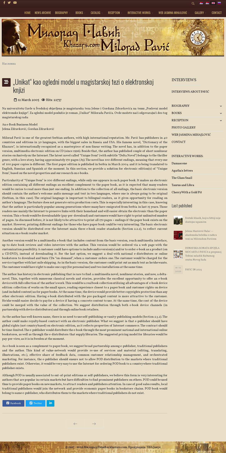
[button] (215, 106)
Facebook (13, 403)
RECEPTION (114, 13)
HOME (27, 13)
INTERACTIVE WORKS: (139, 13)
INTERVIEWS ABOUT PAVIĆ (190, 92)
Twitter (35, 403)
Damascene (179, 163)
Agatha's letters (182, 171)
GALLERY (199, 13)
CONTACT (217, 13)
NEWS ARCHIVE (43, 13)
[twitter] (9, 3)
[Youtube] (15, 3)
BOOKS (79, 13)
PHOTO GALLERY (184, 128)
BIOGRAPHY (61, 13)
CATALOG (95, 13)
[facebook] (4, 3)
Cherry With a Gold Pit (187, 192)
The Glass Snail (182, 178)
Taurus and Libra (183, 185)
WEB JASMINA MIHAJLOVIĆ (173, 13)
